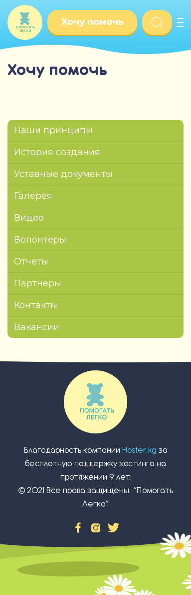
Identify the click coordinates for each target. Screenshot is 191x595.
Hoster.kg (139, 450)
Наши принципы (53, 130)
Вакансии (36, 327)
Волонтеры (40, 239)
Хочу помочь (92, 21)
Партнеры (37, 283)
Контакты (35, 305)
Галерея (33, 195)
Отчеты (31, 261)
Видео (29, 217)
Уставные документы (63, 174)
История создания (57, 152)
